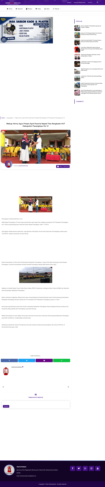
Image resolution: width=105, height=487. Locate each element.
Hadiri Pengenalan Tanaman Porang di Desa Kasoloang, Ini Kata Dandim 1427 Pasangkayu (91, 85)
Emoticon (6, 406)
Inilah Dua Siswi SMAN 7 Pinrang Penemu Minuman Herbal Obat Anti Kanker (91, 41)
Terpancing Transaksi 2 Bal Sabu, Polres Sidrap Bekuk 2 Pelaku (90, 55)
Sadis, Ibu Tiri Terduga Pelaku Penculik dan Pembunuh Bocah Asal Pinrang (91, 33)
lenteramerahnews (17, 367)
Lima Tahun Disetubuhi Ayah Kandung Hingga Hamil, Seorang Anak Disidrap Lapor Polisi (92, 49)
